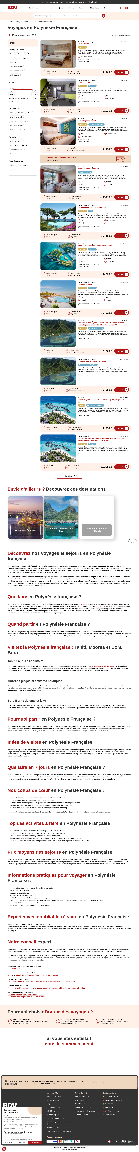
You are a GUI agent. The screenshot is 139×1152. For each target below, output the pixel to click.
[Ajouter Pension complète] (17, 149)
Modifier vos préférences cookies (59, 1131)
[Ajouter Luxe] (25, 58)
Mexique (19, 994)
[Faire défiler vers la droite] (135, 541)
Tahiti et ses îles (41, 975)
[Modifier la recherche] (103, 16)
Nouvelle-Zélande (21, 975)
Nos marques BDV (53, 1100)
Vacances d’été (44, 988)
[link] (121, 8)
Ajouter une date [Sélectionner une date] (79, 16)
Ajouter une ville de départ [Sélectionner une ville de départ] (61, 16)
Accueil (10, 22)
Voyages (18, 22)
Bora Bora (19, 579)
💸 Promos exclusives (110, 1104)
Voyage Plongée (53, 981)
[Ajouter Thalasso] (28, 121)
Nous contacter (80, 1100)
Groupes (107, 8)
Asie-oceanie (29, 22)
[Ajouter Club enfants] (15, 75)
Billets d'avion (95, 8)
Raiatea (11, 968)
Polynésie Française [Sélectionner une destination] (42, 16)
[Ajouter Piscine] (21, 53)
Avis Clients (51, 1111)
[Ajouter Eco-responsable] (17, 70)
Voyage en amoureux (16, 981)
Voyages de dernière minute (75, 988)
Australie (11, 975)
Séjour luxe (28, 981)
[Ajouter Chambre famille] (17, 117)
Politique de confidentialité (56, 1118)
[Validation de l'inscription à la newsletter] (133, 1082)
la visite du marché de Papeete (104, 666)
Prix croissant (125, 36)
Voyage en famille (40, 981)
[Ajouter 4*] (12, 58)
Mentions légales (53, 1127)
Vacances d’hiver (57, 988)
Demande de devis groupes (85, 1111)
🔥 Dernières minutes (110, 1097)
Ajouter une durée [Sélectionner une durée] (94, 16)
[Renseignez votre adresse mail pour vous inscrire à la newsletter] (112, 1082)
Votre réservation (81, 1115)
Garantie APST (80, 1104)
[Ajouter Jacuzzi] (27, 129)
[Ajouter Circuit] (13, 169)
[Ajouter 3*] (18, 58)
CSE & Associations (53, 1107)
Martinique (27, 994)
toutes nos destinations (36, 997)
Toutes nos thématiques (17, 997)
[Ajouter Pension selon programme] (20, 153)
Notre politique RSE (53, 1115)
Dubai (41, 994)
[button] (130, 541)
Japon (31, 975)
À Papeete (84, 604)
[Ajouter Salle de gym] (15, 62)
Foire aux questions (82, 1097)
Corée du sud (53, 975)
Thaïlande (11, 994)
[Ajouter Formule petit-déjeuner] (19, 145)
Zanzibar (34, 994)
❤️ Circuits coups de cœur (112, 1100)
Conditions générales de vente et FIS (59, 1123)
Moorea (98, 606)
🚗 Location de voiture (111, 1111)
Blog (48, 1104)
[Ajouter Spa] (12, 53)
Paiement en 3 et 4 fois (83, 1107)
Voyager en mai (14, 988)
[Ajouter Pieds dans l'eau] (16, 66)
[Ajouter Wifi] (30, 53)
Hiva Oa (17, 968)
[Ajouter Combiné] (23, 165)
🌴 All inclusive (108, 1107)
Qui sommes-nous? (54, 1097)
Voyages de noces (68, 981)
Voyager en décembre (28, 988)
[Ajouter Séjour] (13, 165)
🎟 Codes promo (109, 1115)
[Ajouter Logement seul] (16, 141)
